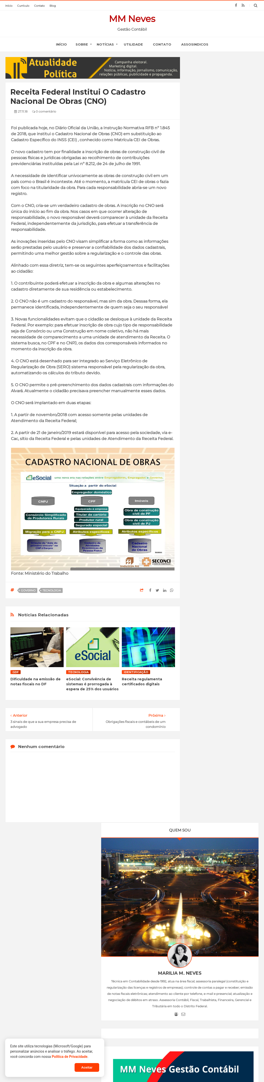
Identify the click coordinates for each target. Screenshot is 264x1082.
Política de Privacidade (70, 1057)
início (8, 5)
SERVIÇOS (133, 937)
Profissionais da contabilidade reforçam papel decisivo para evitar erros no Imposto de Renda (130, 1031)
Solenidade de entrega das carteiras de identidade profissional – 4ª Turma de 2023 (212, 1022)
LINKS (157, 937)
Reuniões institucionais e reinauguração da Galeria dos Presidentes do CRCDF (213, 996)
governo (28, 590)
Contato (162, 44)
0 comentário (44, 111)
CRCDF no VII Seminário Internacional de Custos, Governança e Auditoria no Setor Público (214, 969)
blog (52, 5)
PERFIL (108, 937)
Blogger (155, 1069)
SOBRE (82, 44)
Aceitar (86, 1067)
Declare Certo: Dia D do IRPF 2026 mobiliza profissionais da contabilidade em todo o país (130, 998)
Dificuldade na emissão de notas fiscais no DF (35, 681)
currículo (23, 5)
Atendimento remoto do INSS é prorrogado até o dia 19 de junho (58, 1018)
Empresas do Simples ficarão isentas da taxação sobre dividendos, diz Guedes (57, 970)
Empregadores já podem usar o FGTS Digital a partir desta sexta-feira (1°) (221, 458)
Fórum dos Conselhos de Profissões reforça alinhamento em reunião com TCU (128, 1015)
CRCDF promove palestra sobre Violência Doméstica (214, 1008)
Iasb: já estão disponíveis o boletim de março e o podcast (128, 967)
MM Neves (132, 18)
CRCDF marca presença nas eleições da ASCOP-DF (213, 984)
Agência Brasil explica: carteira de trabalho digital (59, 991)
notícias (105, 44)
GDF (15, 672)
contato (39, 5)
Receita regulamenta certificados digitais (142, 681)
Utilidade (133, 44)
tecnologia (52, 590)
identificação (136, 672)
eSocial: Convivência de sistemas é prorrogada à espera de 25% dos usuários (92, 684)
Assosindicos (194, 44)
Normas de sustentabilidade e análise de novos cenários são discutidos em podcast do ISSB (132, 982)
